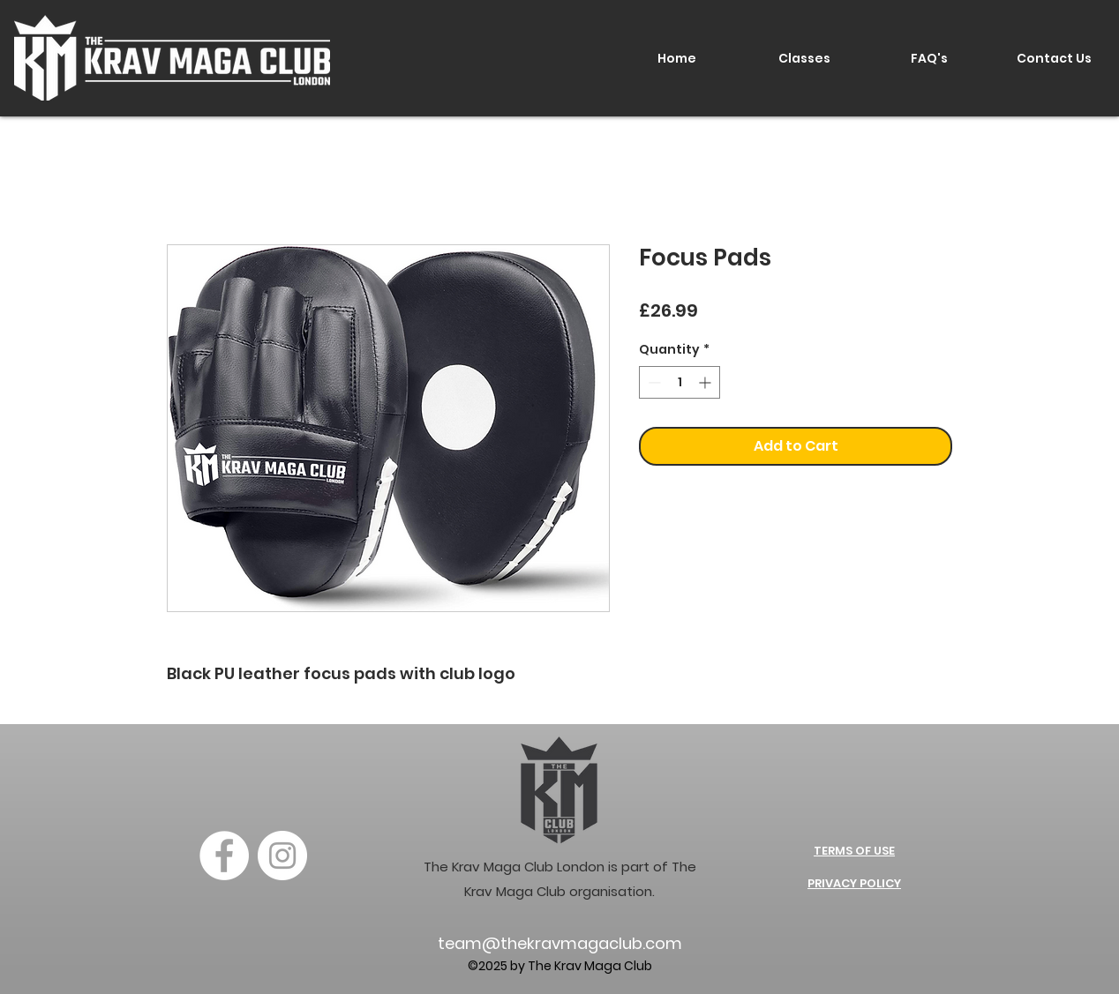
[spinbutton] (679, 382)
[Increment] (706, 382)
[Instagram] (282, 855)
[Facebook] (224, 855)
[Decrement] (653, 382)
